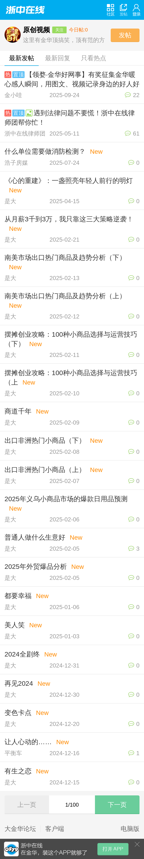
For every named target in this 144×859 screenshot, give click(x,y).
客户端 (54, 829)
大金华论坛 (20, 829)
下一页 (117, 804)
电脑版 (130, 829)
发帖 (125, 35)
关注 (59, 30)
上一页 (26, 804)
